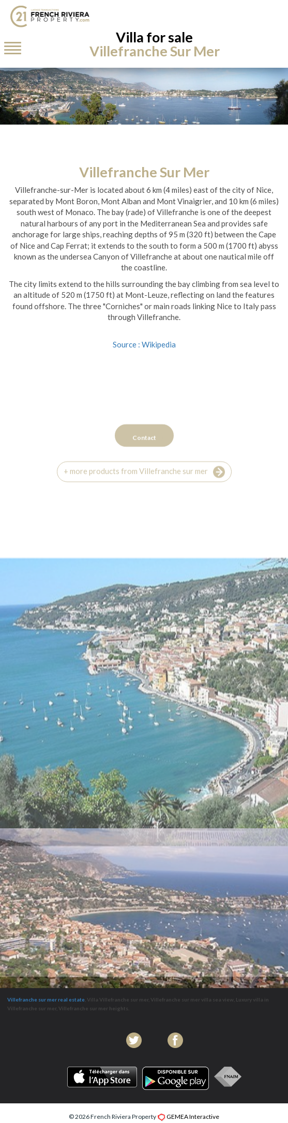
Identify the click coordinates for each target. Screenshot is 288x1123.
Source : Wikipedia (144, 344)
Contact (144, 458)
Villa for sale (154, 43)
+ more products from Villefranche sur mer (144, 492)
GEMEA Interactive (192, 1116)
